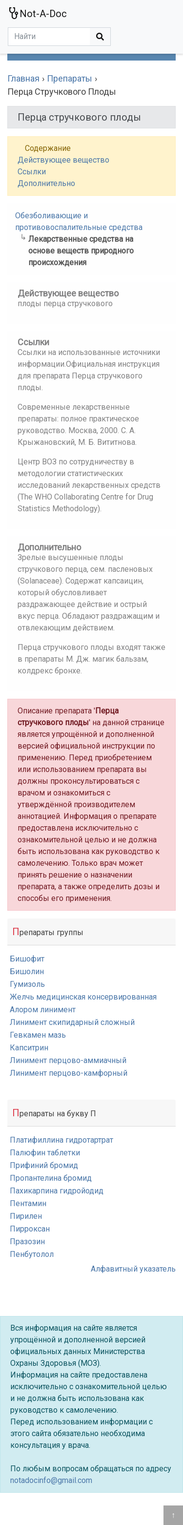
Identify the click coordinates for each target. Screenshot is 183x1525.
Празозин (27, 1241)
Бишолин (27, 971)
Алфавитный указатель (133, 1269)
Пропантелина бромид (51, 1178)
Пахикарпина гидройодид (56, 1190)
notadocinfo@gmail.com (51, 1480)
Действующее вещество (63, 160)
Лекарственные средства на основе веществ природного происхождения (81, 250)
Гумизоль (27, 984)
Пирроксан (30, 1228)
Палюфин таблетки (45, 1152)
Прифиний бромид (44, 1165)
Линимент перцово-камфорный (68, 1073)
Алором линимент (43, 1009)
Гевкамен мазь (38, 1035)
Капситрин (29, 1047)
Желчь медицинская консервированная (83, 997)
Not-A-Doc (37, 13)
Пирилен (26, 1216)
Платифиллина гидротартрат (61, 1140)
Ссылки (32, 171)
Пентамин (28, 1203)
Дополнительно (46, 183)
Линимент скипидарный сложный (72, 1022)
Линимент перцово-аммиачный (68, 1060)
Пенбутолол (32, 1254)
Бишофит (27, 958)
